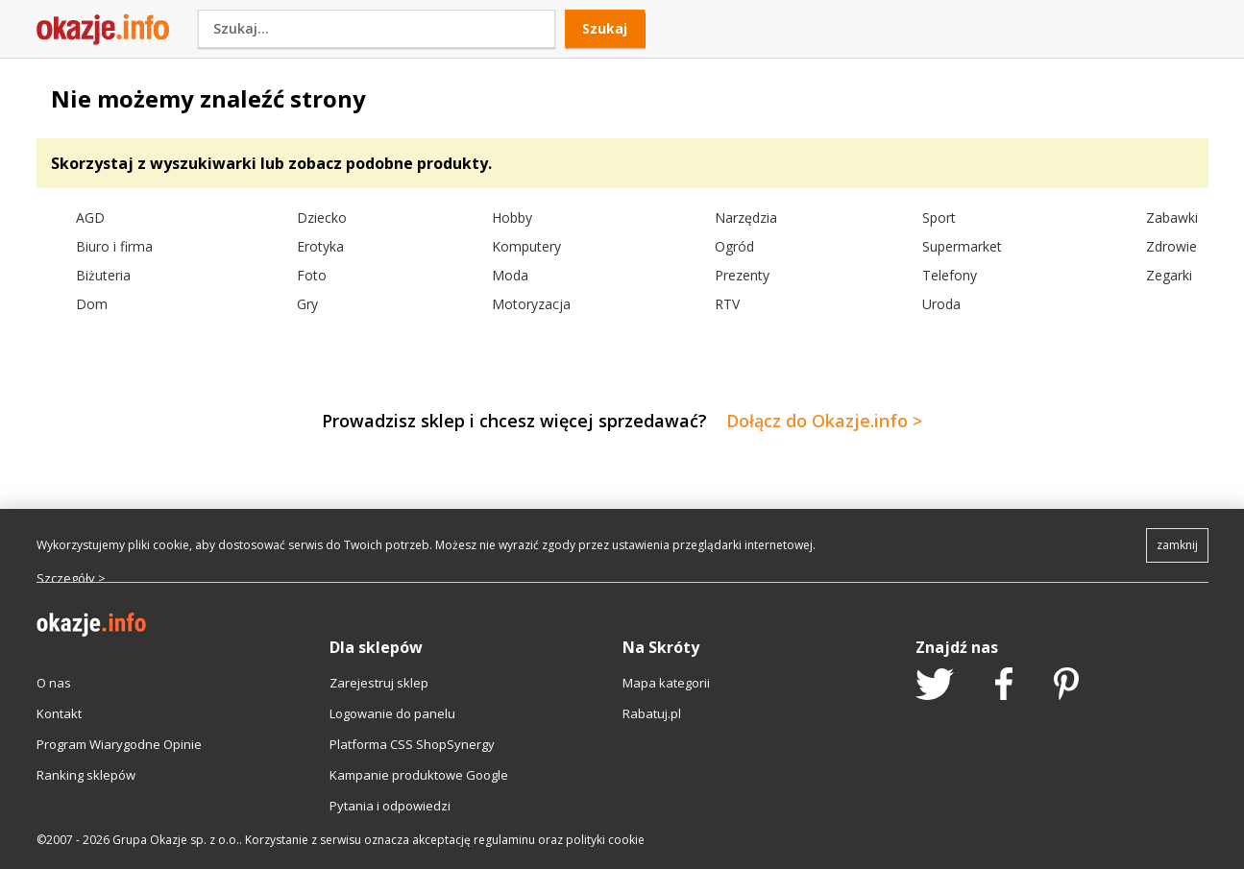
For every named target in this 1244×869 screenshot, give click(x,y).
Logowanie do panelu (392, 713)
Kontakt (59, 713)
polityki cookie (605, 840)
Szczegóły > (71, 578)
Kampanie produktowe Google (418, 775)
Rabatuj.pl (651, 713)
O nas (54, 682)
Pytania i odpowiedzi (390, 805)
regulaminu (504, 840)
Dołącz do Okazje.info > (824, 420)
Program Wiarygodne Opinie (119, 744)
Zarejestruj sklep (378, 682)
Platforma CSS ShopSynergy (412, 744)
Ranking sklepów (86, 775)
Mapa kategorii (666, 682)
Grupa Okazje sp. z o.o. (175, 840)
